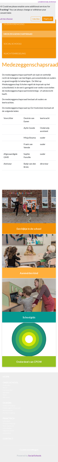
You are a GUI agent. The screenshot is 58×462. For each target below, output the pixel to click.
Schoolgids (6, 421)
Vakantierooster (8, 431)
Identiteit (6, 392)
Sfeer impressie (8, 426)
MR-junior (6, 397)
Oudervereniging (14, 24)
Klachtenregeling (15, 53)
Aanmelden (7, 433)
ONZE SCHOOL (10, 382)
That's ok (47, 19)
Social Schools (12, 43)
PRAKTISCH (9, 418)
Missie (5, 388)
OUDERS (7, 402)
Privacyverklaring (9, 423)
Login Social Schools (47, 2)
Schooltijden (7, 428)
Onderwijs (6, 385)
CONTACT (8, 438)
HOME (6, 376)
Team (5, 395)
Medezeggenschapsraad (18, 34)
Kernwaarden (8, 390)
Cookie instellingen (29, 449)
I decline (36, 19)
